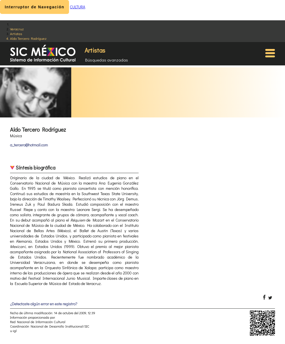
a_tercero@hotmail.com (29, 145)
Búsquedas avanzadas (106, 60)
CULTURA (77, 6)
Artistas (16, 33)
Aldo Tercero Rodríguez (28, 38)
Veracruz (17, 28)
